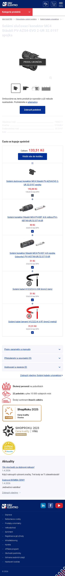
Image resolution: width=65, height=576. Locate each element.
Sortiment (9, 532)
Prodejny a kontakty (13, 523)
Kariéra (8, 545)
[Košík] (53, 4)
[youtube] (59, 506)
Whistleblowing (11, 540)
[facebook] (50, 506)
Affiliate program (12, 549)
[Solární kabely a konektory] (49, 19)
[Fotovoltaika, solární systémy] (26, 19)
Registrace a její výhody (14, 536)
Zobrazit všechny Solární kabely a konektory (41, 375)
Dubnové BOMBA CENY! (13, 480)
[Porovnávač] (45, 4)
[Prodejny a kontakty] (26, 393)
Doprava (8, 515)
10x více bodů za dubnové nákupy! (18, 467)
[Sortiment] (22, 400)
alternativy (32, 102)
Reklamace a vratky (13, 519)
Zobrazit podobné (32, 110)
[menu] (61, 4)
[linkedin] (43, 506)
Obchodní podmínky (13, 553)
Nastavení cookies (12, 562)
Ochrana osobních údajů (15, 557)
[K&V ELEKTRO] (10, 4)
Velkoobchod (10, 528)
